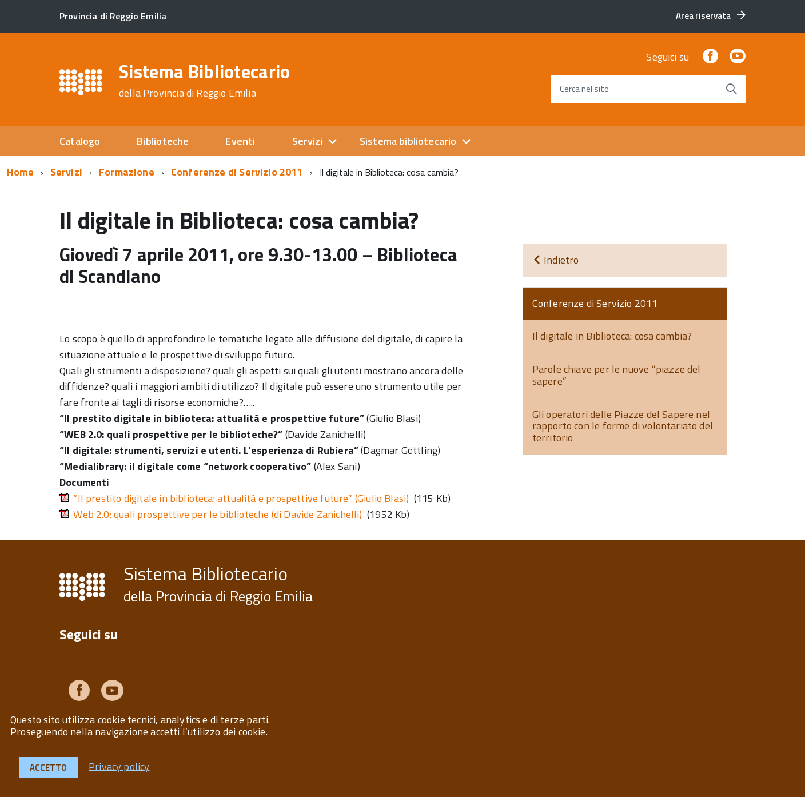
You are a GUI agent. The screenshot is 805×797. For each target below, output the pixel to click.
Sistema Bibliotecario (204, 80)
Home (20, 172)
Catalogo (79, 141)
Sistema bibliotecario (408, 141)
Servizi (307, 141)
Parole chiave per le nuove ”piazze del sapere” (616, 375)
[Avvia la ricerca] (731, 89)
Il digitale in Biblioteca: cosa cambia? (612, 336)
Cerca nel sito (584, 89)
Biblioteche (163, 141)
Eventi (240, 141)
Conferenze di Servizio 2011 (237, 172)
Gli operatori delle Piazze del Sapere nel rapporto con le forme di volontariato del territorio (622, 426)
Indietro (555, 260)
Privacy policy (119, 766)
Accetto (48, 767)
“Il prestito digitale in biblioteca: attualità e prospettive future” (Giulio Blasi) (241, 498)
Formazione (126, 172)
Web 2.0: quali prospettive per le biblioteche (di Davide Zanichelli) (217, 514)
